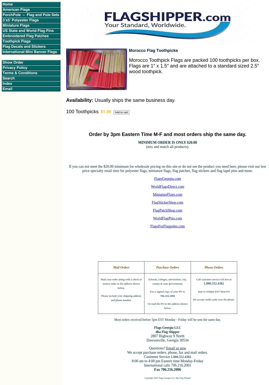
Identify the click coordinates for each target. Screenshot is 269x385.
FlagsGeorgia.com (167, 179)
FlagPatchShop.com (167, 210)
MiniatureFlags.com (167, 194)
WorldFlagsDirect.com (167, 187)
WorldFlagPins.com (167, 218)
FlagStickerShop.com (167, 202)
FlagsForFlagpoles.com (167, 226)
